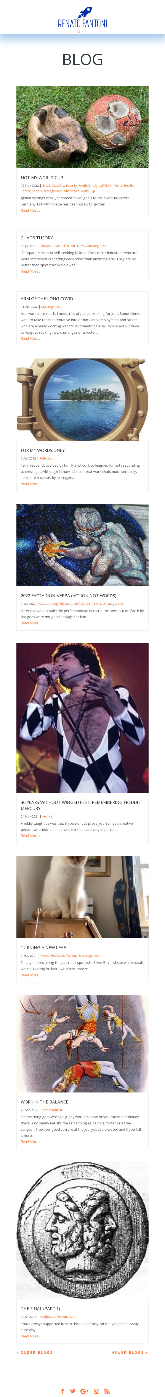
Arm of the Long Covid (47, 298)
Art (41, 603)
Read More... (30, 210)
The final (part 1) (40, 1309)
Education (46, 246)
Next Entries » (129, 1353)
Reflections (47, 458)
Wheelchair (71, 191)
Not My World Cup (42, 177)
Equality (71, 185)
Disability (58, 185)
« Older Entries (37, 1353)
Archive (47, 816)
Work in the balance (44, 1102)
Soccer (25, 191)
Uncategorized (51, 191)
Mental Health (123, 185)
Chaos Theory (37, 238)
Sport (36, 191)
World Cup (87, 191)
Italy (95, 185)
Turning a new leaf (43, 947)
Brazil (46, 185)
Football (84, 185)
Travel (81, 246)
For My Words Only (43, 450)
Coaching (51, 603)
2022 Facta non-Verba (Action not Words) (68, 595)
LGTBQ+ (105, 185)
